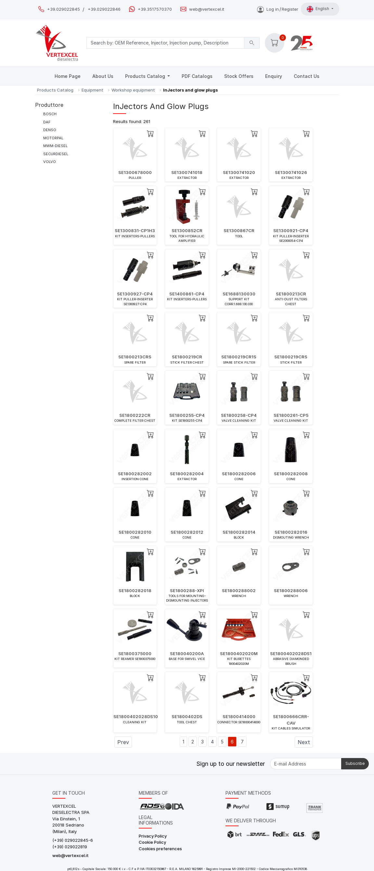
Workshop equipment (133, 90)
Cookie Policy (152, 842)
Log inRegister (277, 9)
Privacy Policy (153, 836)
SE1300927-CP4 (135, 293)
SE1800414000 (239, 716)
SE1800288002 (239, 590)
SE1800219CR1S (238, 356)
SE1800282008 (291, 473)
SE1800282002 (135, 473)
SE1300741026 (291, 172)
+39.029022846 (104, 9)
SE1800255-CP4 (187, 415)
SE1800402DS (187, 716)
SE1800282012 (187, 532)
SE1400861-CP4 (186, 293)
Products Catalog (145, 76)
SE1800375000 (134, 653)
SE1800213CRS (134, 356)
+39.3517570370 (155, 9)
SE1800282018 (135, 590)
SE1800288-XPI (187, 590)
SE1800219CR (187, 356)
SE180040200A (187, 653)
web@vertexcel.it (206, 9)
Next (304, 742)
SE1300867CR (239, 230)
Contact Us (306, 76)
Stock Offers (238, 76)
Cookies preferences (160, 848)
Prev (123, 742)
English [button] (318, 9)
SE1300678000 (135, 172)
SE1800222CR (134, 415)
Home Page (68, 76)
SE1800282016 (291, 532)
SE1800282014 (239, 532)
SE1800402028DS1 (291, 653)
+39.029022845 (63, 9)
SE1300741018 (186, 172)
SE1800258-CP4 (239, 415)
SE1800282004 (187, 473)
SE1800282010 (135, 532)
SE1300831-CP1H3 (135, 230)
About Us (102, 76)
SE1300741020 (239, 172)
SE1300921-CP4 (290, 230)
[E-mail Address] (306, 763)
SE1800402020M (239, 653)
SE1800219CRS (290, 356)
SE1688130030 (239, 293)
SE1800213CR (291, 293)
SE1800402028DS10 (135, 716)
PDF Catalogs (197, 76)
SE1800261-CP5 (291, 415)
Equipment (92, 90)
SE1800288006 (291, 590)
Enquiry (273, 76)
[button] (274, 43)
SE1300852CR (187, 230)
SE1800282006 (239, 473)
